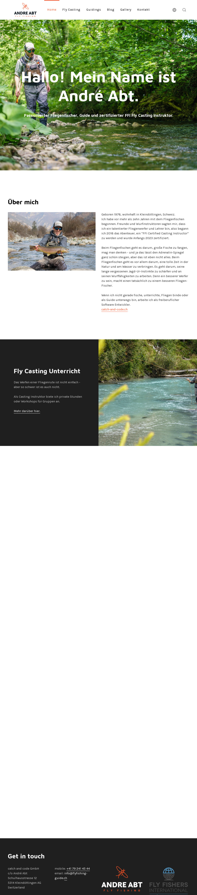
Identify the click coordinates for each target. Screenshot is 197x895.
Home (51, 9)
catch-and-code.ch (114, 310)
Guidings (93, 9)
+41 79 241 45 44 (78, 868)
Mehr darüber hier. (27, 413)
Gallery (125, 9)
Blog (110, 9)
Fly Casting (71, 9)
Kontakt (143, 9)
